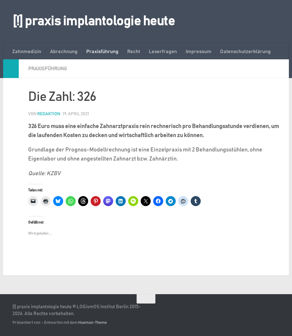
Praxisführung (102, 51)
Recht (133, 51)
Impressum (198, 51)
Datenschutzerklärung (245, 51)
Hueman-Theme (92, 323)
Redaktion (48, 114)
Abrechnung (64, 51)
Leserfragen (163, 51)
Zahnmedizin (26, 51)
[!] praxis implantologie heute (94, 21)
